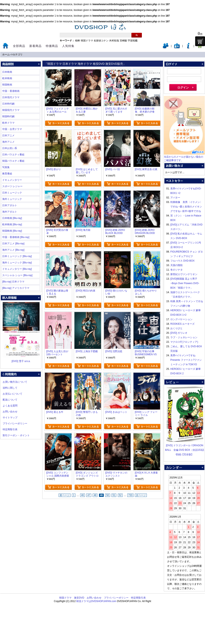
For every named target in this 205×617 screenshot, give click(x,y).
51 (114, 495)
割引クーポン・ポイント (16, 435)
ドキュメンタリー (12, 180)
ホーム (6, 54)
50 (107, 495)
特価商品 (52, 46)
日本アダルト (9, 205)
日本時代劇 (8, 103)
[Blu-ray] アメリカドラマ (15, 288)
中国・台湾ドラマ (12, 129)
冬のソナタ (176, 269)
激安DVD (79, 597)
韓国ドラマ (87, 40)
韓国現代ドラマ (10, 110)
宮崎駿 (123, 40)
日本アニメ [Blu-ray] (13, 243)
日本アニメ (8, 135)
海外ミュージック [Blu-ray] (17, 262)
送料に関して (10, 387)
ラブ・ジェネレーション (183, 337)
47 (88, 495)
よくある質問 (10, 405)
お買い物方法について (15, 381)
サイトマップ (10, 417)
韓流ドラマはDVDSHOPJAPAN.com (96, 601)
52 (120, 495)
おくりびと (176, 328)
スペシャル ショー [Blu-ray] (17, 275)
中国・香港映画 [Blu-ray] (15, 237)
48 (95, 495)
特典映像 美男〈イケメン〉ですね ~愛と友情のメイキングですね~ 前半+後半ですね (186, 207)
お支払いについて (12, 393)
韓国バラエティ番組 (13, 160)
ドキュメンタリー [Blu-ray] (17, 269)
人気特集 (68, 46)
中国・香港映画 (10, 91)
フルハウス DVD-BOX (182, 260)
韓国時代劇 (8, 116)
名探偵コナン (101, 40)
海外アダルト (9, 211)
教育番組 (7, 173)
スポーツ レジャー (12, 186)
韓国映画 (7, 84)
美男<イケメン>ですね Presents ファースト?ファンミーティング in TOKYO (186, 360)
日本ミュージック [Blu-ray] (17, 256)
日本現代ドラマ (10, 97)
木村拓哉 (114, 40)
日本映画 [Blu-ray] (12, 218)
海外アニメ (8, 141)
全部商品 (19, 46)
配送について (10, 399)
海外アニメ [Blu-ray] (13, 249)
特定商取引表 (10, 429)
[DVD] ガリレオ (178, 332)
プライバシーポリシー (15, 423)
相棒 (77, 40)
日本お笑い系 (9, 148)
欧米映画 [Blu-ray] (12, 224)
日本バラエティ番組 (13, 154)
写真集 (6, 167)
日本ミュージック (12, 192)
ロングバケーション (181, 319)
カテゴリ (18, 54)
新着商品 (35, 46)
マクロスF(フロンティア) (184, 341)
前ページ (64, 495)
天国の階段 (176, 265)
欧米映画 (7, 78)
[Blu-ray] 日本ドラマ (13, 281)
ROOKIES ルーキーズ (182, 323)
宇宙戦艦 (133, 40)
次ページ (141, 495)
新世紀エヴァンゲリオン (183, 274)
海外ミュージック (12, 199)
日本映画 (7, 72)
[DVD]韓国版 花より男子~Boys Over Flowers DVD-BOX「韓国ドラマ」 (184, 283)
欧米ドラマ (8, 122)
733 (130, 495)
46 (82, 495)
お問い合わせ (10, 411)
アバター (175, 197)
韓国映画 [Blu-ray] (12, 230)
